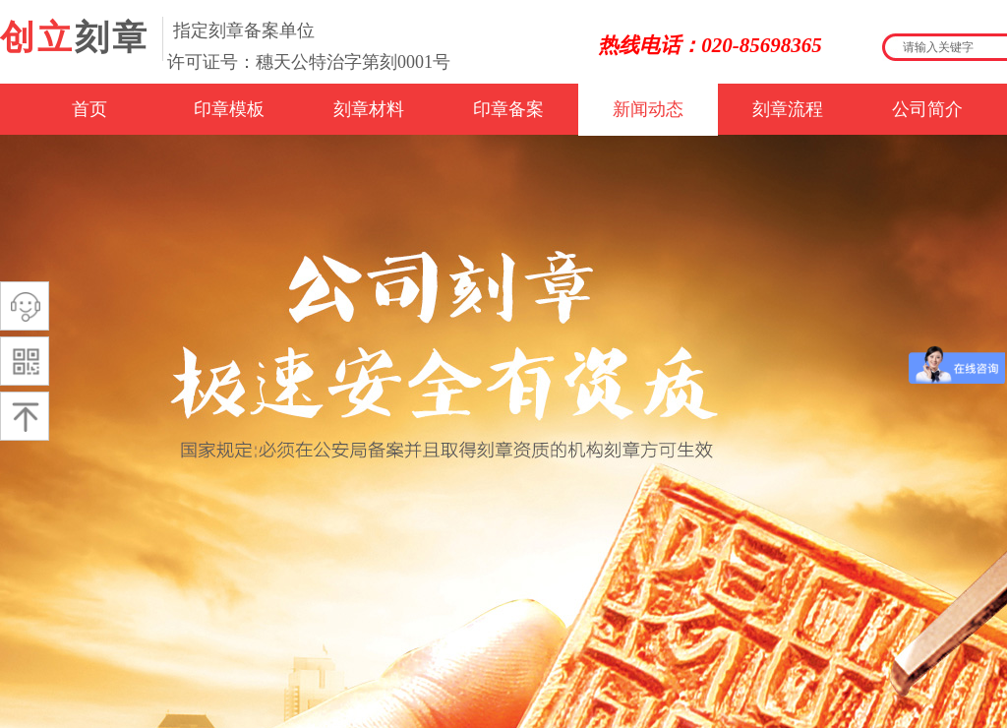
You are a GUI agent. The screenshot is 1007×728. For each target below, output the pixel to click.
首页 (89, 109)
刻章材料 (368, 109)
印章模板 (229, 109)
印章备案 (508, 109)
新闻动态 (648, 109)
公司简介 (927, 109)
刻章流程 (787, 109)
